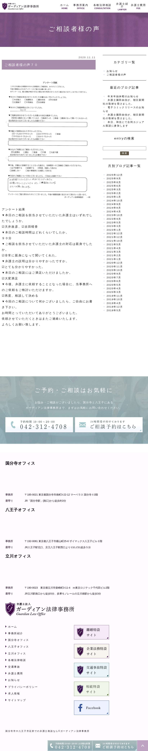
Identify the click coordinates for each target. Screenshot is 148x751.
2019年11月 (115, 295)
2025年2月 (114, 193)
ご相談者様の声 (116, 74)
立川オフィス (17, 653)
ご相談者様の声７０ (21, 65)
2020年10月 (115, 270)
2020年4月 (114, 288)
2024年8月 (114, 207)
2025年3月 (114, 189)
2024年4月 (114, 211)
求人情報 (14, 693)
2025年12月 (115, 175)
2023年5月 (114, 222)
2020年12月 (115, 262)
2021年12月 (115, 237)
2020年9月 (114, 273)
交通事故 (14, 666)
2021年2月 (114, 255)
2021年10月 (115, 240)
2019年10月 (115, 299)
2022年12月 (115, 233)
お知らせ (112, 71)
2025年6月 (114, 186)
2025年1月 (114, 196)
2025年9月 (114, 178)
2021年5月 (114, 244)
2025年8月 (114, 182)
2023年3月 (114, 226)
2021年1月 (114, 259)
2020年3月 (114, 292)
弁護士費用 (15, 673)
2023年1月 (114, 230)
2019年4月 (114, 303)
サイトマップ (17, 700)
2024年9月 (114, 204)
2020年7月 (114, 277)
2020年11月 (115, 266)
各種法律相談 (17, 660)
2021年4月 (114, 248)
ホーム (12, 626)
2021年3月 (114, 251)
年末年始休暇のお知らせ (123, 96)
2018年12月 (115, 306)
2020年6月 (114, 281)
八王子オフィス (18, 646)
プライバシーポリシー (23, 686)
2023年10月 (115, 215)
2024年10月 (115, 200)
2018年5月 (114, 310)
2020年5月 (114, 285)
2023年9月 (114, 219)
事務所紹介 (15, 633)
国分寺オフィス (18, 640)
